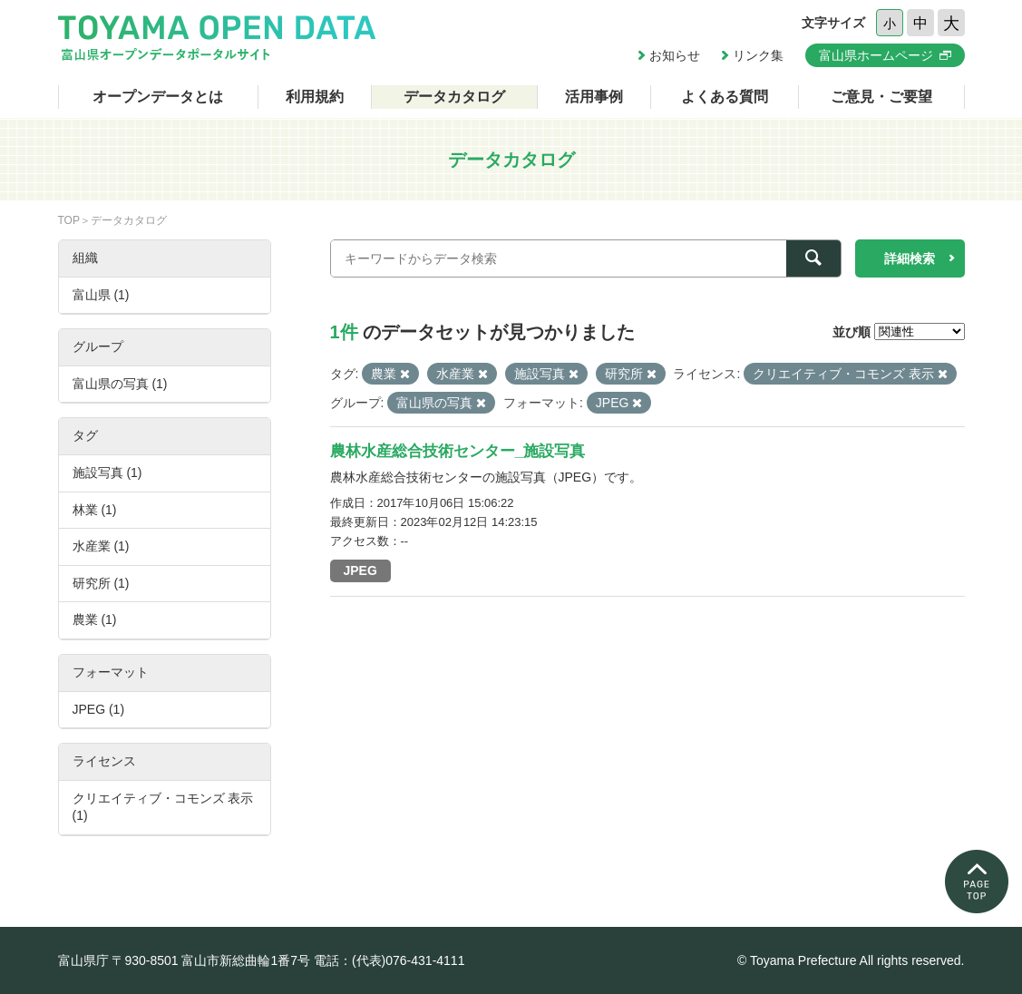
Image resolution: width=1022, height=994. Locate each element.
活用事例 (594, 96)
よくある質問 (724, 96)
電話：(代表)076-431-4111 (389, 960)
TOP (69, 220)
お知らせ (674, 55)
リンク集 (758, 55)
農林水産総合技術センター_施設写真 (457, 451)
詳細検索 (909, 258)
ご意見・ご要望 (881, 96)
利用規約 (315, 96)
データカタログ (454, 96)
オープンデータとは (157, 96)
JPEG (360, 570)
